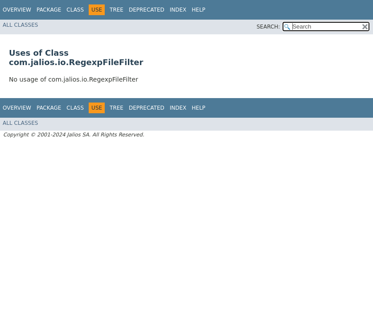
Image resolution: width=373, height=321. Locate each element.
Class (75, 10)
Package (49, 10)
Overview (17, 10)
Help (198, 10)
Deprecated (146, 10)
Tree (116, 10)
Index (178, 10)
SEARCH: (268, 27)
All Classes (20, 25)
